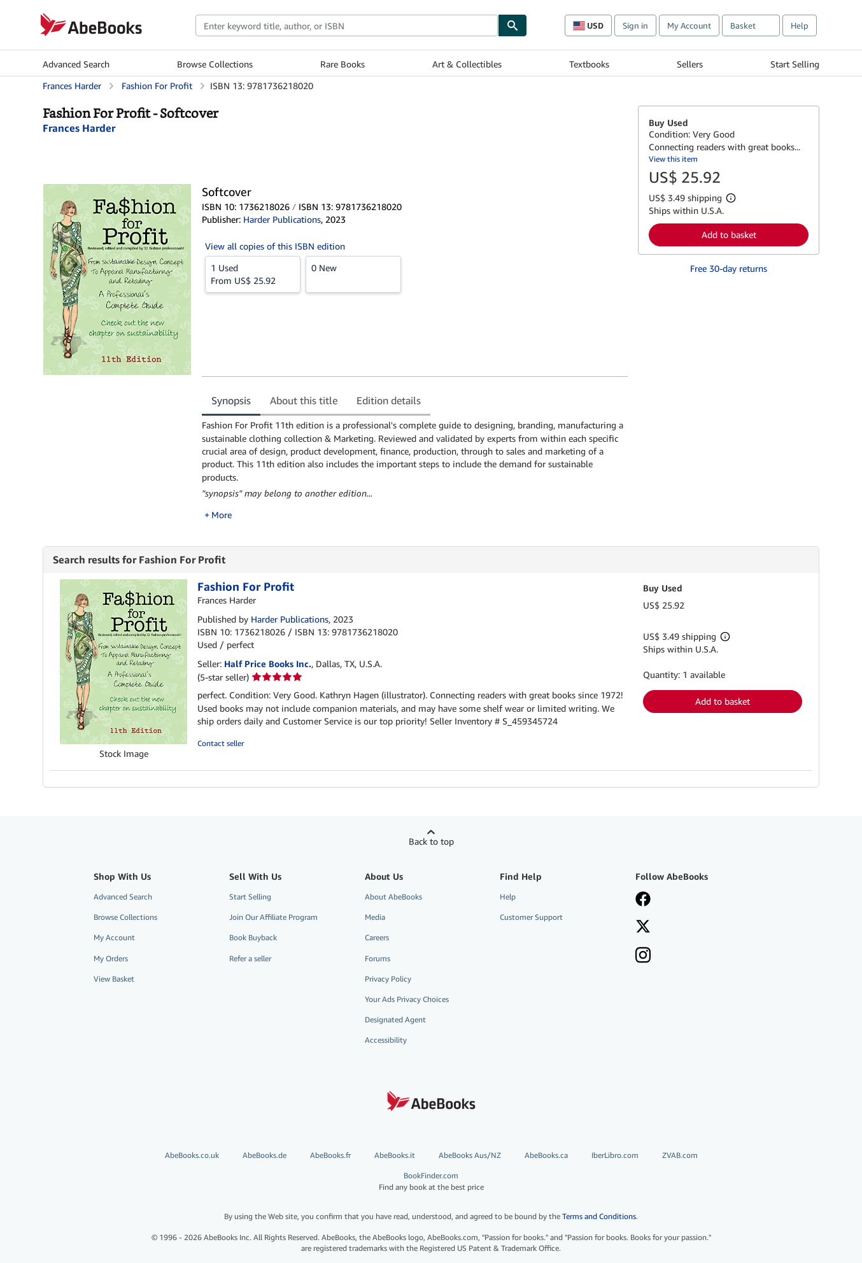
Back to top (431, 841)
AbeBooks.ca (546, 1155)
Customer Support (531, 917)
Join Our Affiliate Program (273, 917)
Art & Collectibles (467, 64)
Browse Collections (215, 64)
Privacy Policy (388, 979)
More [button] (221, 514)
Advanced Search (76, 64)
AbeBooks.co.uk (192, 1155)
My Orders (111, 958)
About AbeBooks (393, 896)
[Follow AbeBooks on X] (643, 927)
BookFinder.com (431, 1181)
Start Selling (794, 64)
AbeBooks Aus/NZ (470, 1155)
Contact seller (220, 743)
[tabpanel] (415, 470)
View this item (673, 159)
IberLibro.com (615, 1155)
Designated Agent (395, 1019)
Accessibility (386, 1040)
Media (375, 917)
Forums (377, 958)
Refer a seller (250, 958)
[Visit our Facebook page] (643, 900)
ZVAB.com (680, 1155)
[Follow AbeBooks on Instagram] (643, 956)
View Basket (114, 979)
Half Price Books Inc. (267, 663)
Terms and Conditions (599, 1216)
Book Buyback (253, 937)
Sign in (635, 25)
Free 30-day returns (728, 268)
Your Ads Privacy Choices (407, 999)
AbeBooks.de (264, 1155)
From (253, 274)
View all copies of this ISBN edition (275, 246)
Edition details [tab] (389, 400)
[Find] (512, 25)
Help (800, 25)
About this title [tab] (303, 400)
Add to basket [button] (729, 234)
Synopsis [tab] (231, 400)
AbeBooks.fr (330, 1155)
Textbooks (589, 64)
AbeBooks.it (394, 1155)
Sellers (690, 64)
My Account (689, 25)
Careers (377, 937)
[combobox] (346, 25)
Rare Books (342, 64)
